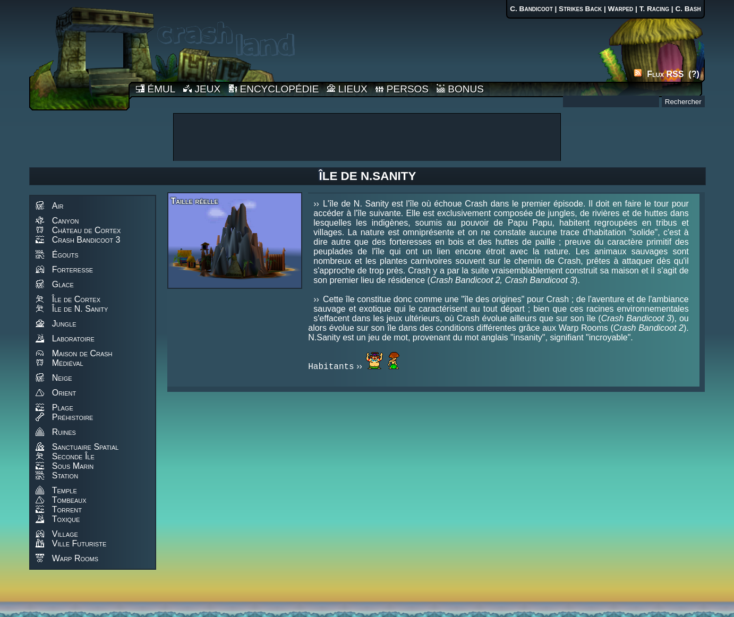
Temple (64, 490)
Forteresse (72, 269)
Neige (62, 377)
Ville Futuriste (79, 543)
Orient (64, 392)
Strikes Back (580, 9)
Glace (63, 284)
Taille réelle (194, 200)
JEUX (201, 89)
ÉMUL (155, 89)
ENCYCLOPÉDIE (273, 89)
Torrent (67, 509)
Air (58, 205)
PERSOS (402, 89)
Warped (620, 9)
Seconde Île (73, 456)
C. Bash (688, 9)
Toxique (66, 519)
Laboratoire (73, 338)
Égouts (65, 254)
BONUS (460, 89)
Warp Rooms (75, 558)
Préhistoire (72, 417)
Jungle (64, 323)
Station (65, 475)
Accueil (79, 55)
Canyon (65, 220)
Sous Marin (73, 465)
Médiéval (67, 362)
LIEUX (347, 89)
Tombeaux (69, 499)
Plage (62, 407)
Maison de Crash (82, 353)
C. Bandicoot (531, 9)
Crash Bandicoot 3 (86, 239)
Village (65, 533)
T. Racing (654, 9)
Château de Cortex (86, 230)
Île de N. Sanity (80, 308)
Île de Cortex (76, 299)
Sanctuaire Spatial (85, 446)
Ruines (64, 431)
